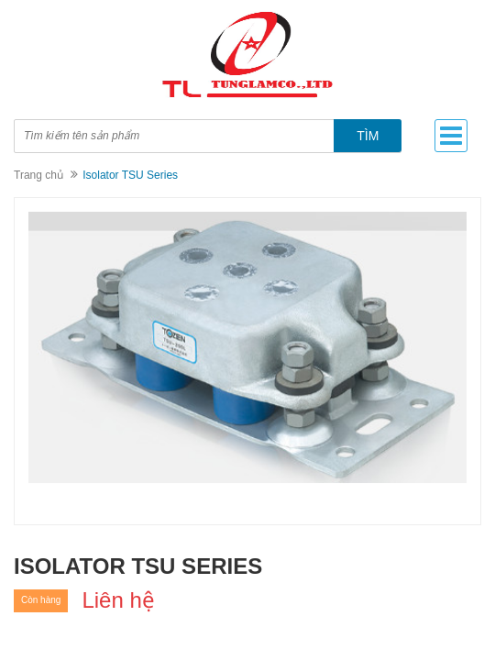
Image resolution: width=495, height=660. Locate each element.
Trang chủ (38, 175)
